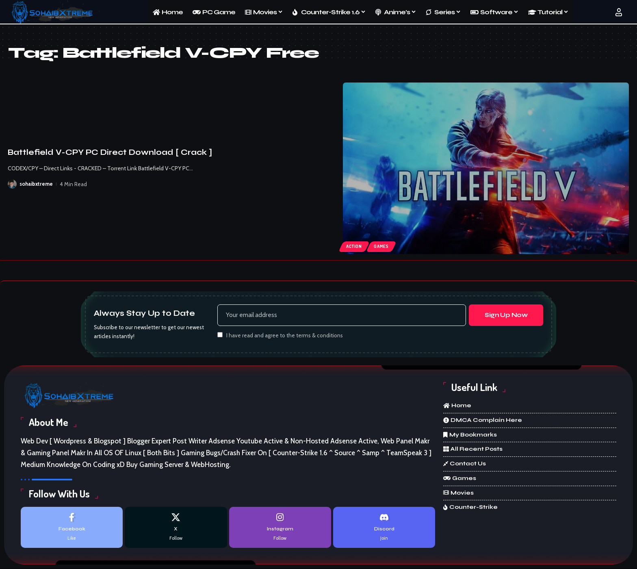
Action (354, 246)
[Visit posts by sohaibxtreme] (12, 184)
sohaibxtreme (36, 184)
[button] (619, 12)
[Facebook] (72, 527)
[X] (176, 527)
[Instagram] (280, 527)
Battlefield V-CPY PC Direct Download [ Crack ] (110, 152)
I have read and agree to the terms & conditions (284, 335)
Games (381, 246)
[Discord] (384, 527)
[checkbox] (220, 335)
